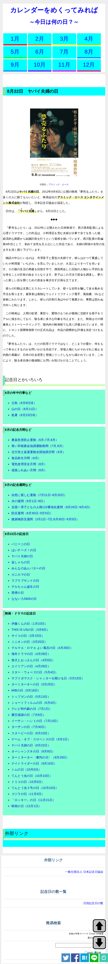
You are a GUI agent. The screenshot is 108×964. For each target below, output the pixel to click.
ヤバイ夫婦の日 (22, 556)
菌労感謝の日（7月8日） (28, 715)
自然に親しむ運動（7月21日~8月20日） (39, 495)
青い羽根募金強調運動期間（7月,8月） (38, 446)
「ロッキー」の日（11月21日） (33, 800)
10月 (40, 65)
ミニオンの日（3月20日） (29, 641)
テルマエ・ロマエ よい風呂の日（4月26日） (42, 648)
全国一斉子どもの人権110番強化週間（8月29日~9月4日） (51, 507)
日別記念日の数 (93, 903)
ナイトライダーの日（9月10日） (34, 763)
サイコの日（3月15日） (28, 635)
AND (90, 952)
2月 (39, 39)
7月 (64, 52)
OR (99, 952)
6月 (39, 52)
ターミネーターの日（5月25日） (34, 684)
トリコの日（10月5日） (28, 782)
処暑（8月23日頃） (24, 415)
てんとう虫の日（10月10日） (31, 775)
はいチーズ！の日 (23, 550)
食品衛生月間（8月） (26, 458)
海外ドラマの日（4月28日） (31, 654)
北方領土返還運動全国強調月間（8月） (38, 452)
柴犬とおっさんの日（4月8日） (33, 660)
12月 (89, 65)
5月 (15, 52)
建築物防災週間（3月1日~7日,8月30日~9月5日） (45, 519)
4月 (89, 39)
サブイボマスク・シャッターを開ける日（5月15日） (48, 678)
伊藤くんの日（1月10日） (29, 623)
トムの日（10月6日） (26, 769)
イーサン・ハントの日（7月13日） (35, 721)
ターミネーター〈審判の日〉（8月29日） (40, 757)
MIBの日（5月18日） (26, 690)
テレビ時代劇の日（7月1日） (31, 708)
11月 (64, 65)
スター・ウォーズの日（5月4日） (34, 672)
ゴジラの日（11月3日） (28, 794)
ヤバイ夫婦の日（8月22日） (31, 745)
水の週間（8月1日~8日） (28, 501)
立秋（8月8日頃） (24, 403)
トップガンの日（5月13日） (31, 696)
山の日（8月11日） (24, 409)
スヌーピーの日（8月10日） (31, 733)
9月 (15, 65)
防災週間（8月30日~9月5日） (32, 513)
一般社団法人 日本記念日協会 (84, 871)
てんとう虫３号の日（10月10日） (35, 788)
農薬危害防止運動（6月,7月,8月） (35, 440)
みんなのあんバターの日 (28, 568)
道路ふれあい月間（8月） (29, 470)
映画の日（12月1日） (26, 806)
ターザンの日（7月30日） (29, 727)
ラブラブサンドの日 (25, 580)
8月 (89, 52)
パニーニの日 (20, 544)
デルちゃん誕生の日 (25, 586)
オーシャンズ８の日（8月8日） (33, 751)
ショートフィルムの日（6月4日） (34, 702)
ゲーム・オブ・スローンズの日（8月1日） (41, 739)
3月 (64, 39)
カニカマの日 (20, 574)
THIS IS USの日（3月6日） (30, 629)
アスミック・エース (58, 184)
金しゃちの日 (20, 562)
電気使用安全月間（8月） (29, 464)
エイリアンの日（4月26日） (31, 666)
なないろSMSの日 (24, 598)
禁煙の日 (17, 592)
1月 (15, 39)
